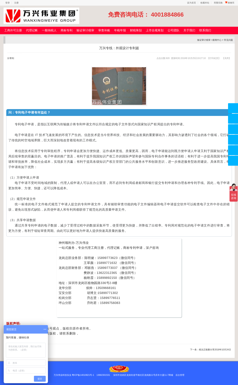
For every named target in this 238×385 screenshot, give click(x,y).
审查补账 (104, 30)
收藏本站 (204, 2)
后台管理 (180, 375)
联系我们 (205, 30)
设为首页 (191, 2)
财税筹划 (136, 30)
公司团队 (173, 30)
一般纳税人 (49, 30)
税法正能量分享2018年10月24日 (215, 349)
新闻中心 (217, 40)
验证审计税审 (85, 30)
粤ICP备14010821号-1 (83, 375)
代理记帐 (32, 30)
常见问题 (228, 40)
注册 (16, 2)
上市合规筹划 (155, 30)
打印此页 (213, 58)
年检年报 (120, 30)
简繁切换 (218, 2)
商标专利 (66, 30)
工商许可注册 (13, 30)
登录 (7, 2)
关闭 (226, 58)
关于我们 (189, 30)
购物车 (229, 2)
